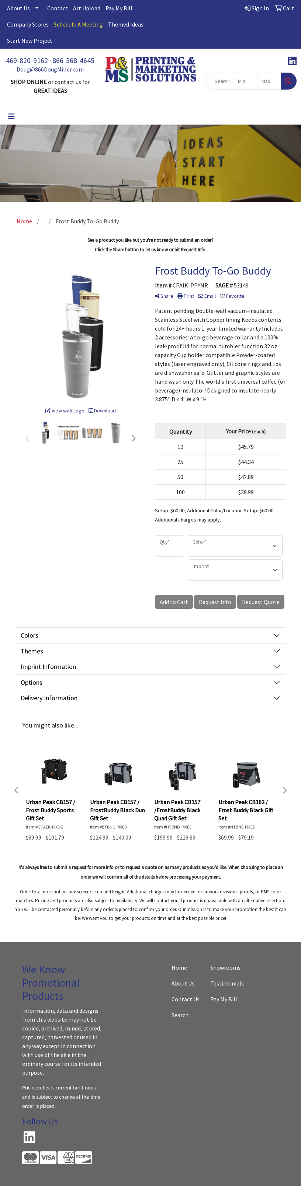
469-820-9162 (27, 60)
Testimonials (225, 983)
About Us (18, 8)
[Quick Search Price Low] (245, 81)
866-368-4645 (73, 60)
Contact (57, 8)
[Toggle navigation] (11, 116)
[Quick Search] (219, 81)
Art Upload (86, 8)
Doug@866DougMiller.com (50, 69)
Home (179, 967)
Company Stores (28, 24)
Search (180, 1015)
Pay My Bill (118, 8)
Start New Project (29, 40)
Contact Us (186, 999)
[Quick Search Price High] (269, 81)
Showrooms (225, 967)
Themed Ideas (125, 24)
